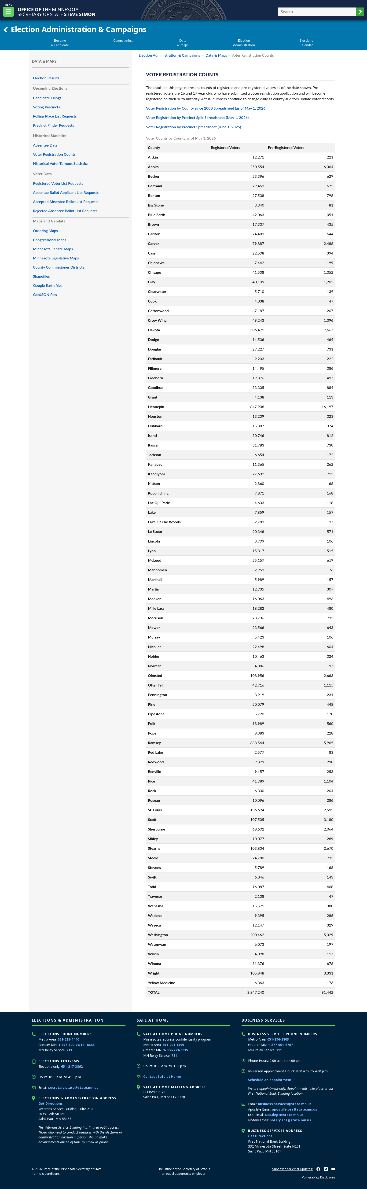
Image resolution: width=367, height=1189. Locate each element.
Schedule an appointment (270, 1080)
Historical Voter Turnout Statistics (60, 163)
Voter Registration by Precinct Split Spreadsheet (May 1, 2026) (197, 117)
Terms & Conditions (46, 1173)
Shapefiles (41, 276)
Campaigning (122, 40)
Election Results (46, 78)
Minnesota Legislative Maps (56, 258)
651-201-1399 (173, 1044)
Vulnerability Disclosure (318, 1177)
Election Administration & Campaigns (75, 29)
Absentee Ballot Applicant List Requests (66, 192)
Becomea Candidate (60, 42)
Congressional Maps (49, 239)
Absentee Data (45, 145)
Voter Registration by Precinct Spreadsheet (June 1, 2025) (193, 127)
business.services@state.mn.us (285, 1104)
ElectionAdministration (244, 42)
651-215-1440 (68, 1039)
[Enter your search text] (317, 11)
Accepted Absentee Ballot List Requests (66, 201)
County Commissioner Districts (58, 267)
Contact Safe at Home (162, 1076)
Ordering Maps (45, 230)
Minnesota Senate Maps (53, 249)
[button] (360, 11)
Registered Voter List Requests (58, 183)
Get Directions (50, 1103)
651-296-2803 (278, 1039)
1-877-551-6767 (280, 1044)
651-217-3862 (72, 1066)
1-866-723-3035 (175, 1050)
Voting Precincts (46, 107)
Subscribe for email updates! (292, 1169)
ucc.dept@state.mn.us (284, 1114)
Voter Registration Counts (54, 154)
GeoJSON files (45, 294)
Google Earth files (47, 285)
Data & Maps (216, 55)
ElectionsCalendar (306, 42)
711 (69, 1050)
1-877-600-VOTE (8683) (76, 1044)
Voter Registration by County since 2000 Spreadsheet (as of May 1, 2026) (206, 108)
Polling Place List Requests (55, 116)
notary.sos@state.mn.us (290, 1120)
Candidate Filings (47, 98)
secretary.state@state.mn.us (73, 1087)
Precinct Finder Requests (53, 125)
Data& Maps (183, 42)
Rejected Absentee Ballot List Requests (65, 210)
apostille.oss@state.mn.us (294, 1109)
